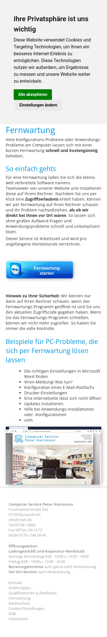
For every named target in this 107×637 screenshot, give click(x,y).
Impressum (18, 618)
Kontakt (15, 582)
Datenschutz (19, 603)
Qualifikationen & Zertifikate (32, 593)
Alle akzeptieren (32, 94)
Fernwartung (20, 598)
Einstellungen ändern (38, 105)
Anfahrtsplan (20, 587)
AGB (12, 613)
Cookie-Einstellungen (26, 608)
